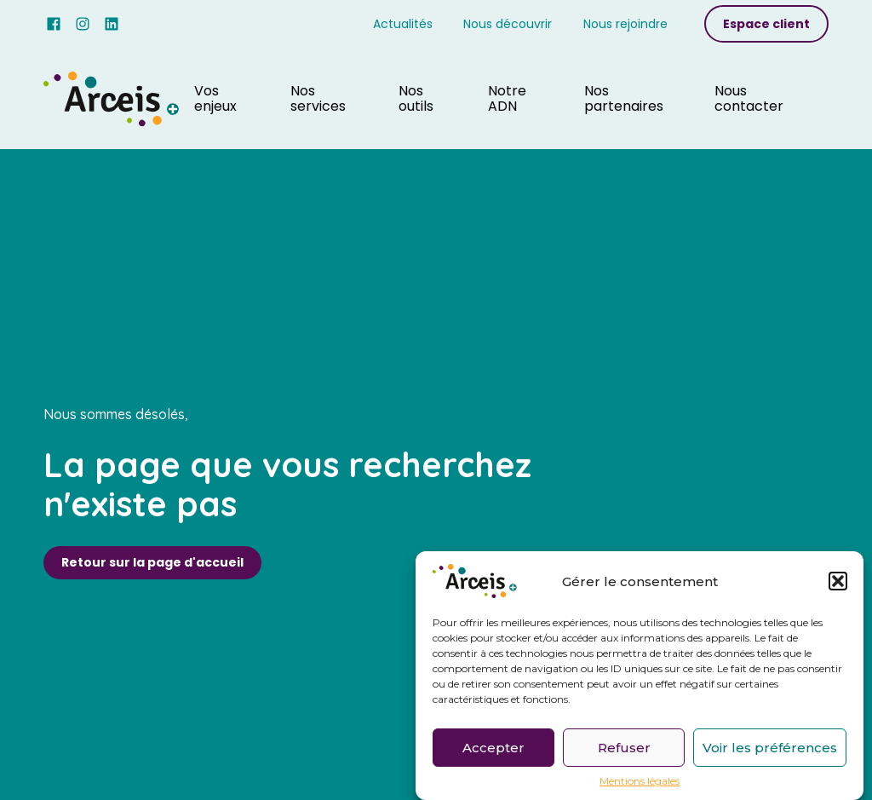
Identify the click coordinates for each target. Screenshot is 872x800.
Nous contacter (748, 98)
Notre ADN (507, 98)
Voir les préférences (770, 749)
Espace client (766, 23)
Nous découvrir (507, 23)
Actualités (403, 23)
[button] (837, 583)
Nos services (318, 98)
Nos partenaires (623, 98)
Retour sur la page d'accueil (152, 562)
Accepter (493, 749)
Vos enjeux (215, 98)
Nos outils (416, 98)
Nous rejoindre (625, 23)
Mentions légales (640, 784)
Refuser (624, 749)
